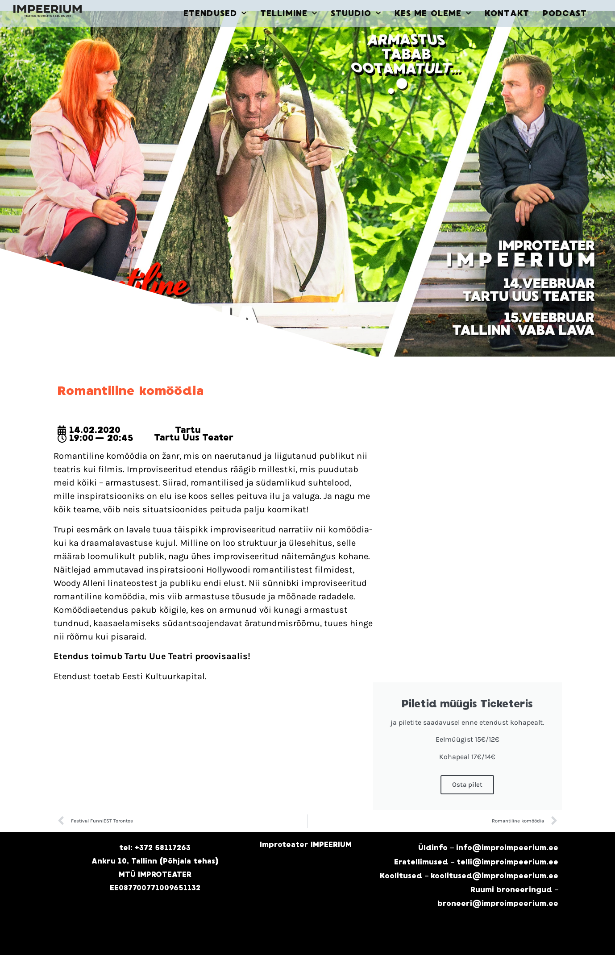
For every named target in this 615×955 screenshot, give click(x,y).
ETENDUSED (215, 13)
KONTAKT (507, 13)
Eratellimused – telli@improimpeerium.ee (476, 862)
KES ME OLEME (433, 13)
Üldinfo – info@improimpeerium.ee (488, 847)
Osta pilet (467, 785)
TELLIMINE (288, 13)
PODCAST (565, 13)
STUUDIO (356, 13)
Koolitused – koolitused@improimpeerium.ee (469, 876)
